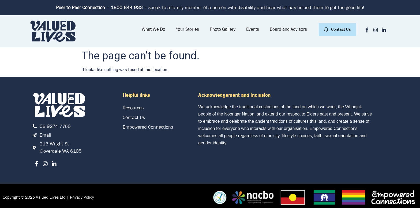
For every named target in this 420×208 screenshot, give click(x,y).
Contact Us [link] (134, 117)
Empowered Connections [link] (148, 127)
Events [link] (252, 29)
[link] (53, 31)
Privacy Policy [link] (82, 197)
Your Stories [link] (187, 29)
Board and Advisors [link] (288, 29)
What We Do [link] (153, 29)
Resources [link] (133, 108)
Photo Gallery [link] (222, 29)
